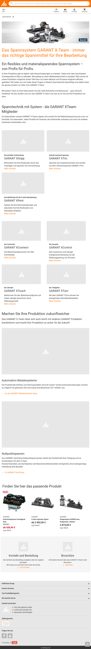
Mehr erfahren (10, 168)
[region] (45, 512)
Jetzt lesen (67, 565)
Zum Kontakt (23, 567)
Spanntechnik (6, 17)
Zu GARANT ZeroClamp (13, 472)
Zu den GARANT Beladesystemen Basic (19, 393)
